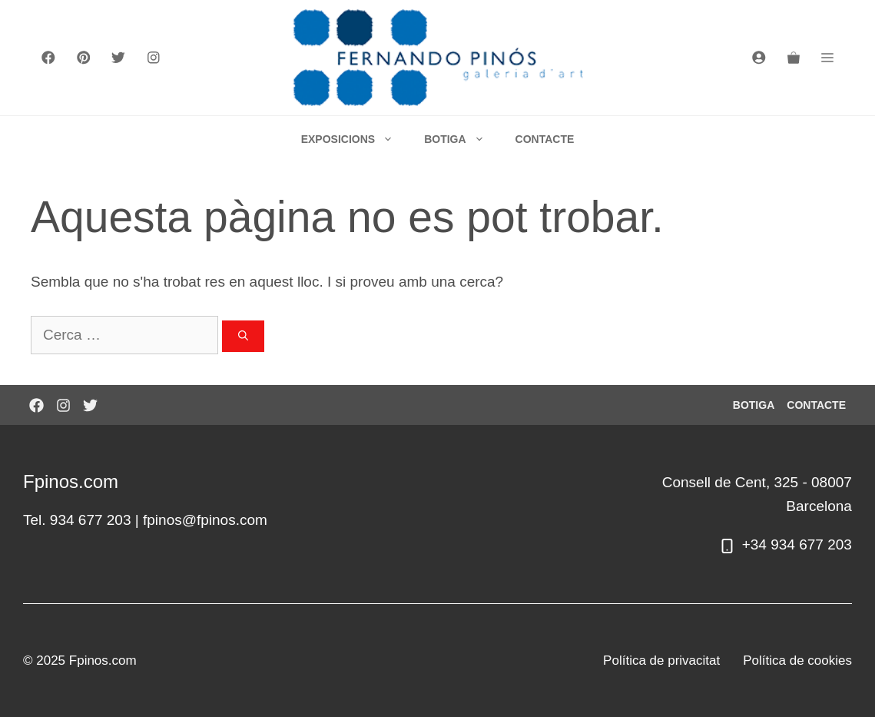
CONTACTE (545, 139)
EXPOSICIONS (355, 139)
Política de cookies (797, 660)
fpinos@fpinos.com (205, 520)
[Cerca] (243, 336)
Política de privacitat (661, 660)
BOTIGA (461, 139)
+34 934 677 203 (797, 544)
